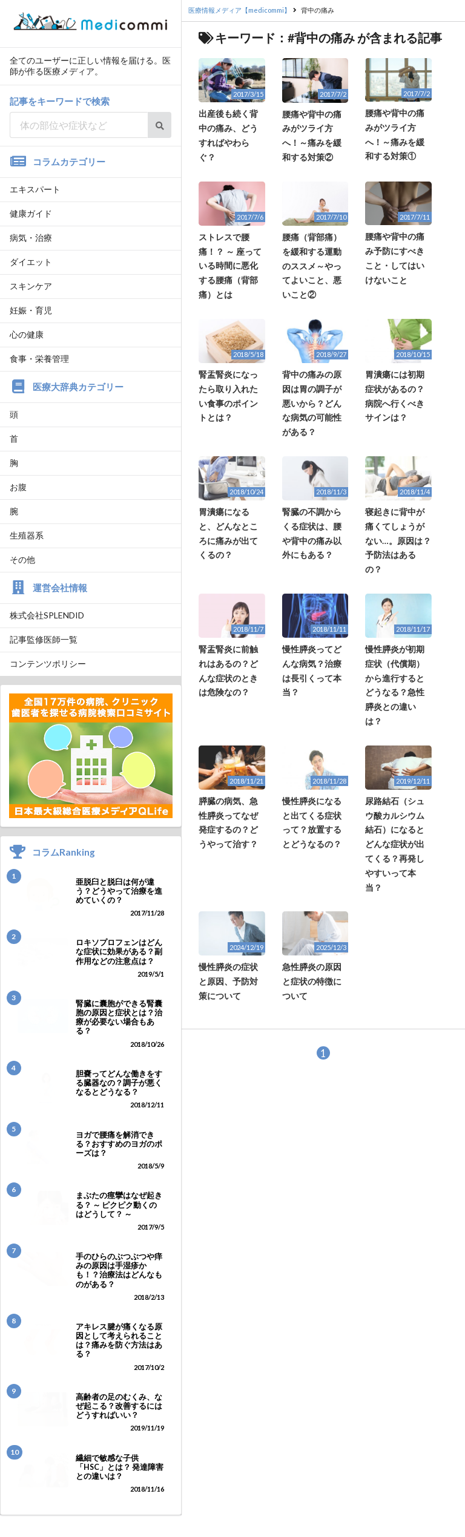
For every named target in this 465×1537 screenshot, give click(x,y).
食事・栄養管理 (39, 358)
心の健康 (27, 334)
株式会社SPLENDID (47, 615)
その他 (22, 559)
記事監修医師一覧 (44, 639)
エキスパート (35, 189)
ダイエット (31, 262)
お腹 (18, 487)
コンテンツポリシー (48, 663)
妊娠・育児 (31, 310)
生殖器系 (27, 535)
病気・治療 (31, 237)
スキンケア (31, 286)
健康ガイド (31, 213)
